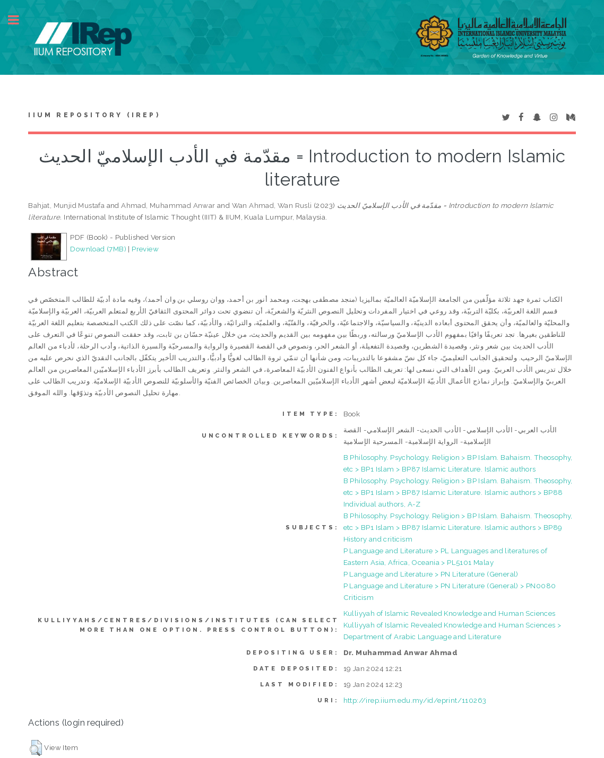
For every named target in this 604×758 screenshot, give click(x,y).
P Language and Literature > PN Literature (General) (431, 574)
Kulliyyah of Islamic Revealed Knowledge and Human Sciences (449, 613)
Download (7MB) (98, 249)
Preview (145, 249)
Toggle (19, 20)
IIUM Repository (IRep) (94, 115)
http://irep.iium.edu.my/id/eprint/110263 (415, 700)
